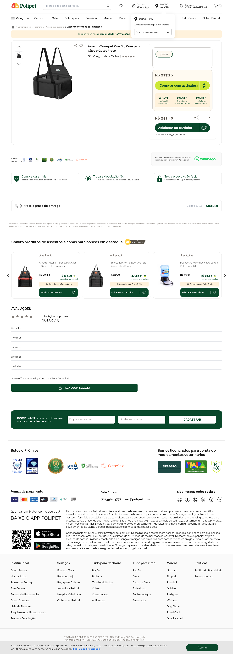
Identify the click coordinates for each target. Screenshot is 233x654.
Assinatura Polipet (68, 588)
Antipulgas (98, 600)
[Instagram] (179, 499)
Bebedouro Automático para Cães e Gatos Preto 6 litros (199, 264)
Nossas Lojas (19, 576)
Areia (136, 576)
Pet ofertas (189, 18)
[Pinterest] (195, 499)
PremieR (172, 582)
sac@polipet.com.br (139, 499)
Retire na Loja (65, 576)
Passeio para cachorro (54, 27)
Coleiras (97, 588)
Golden (171, 588)
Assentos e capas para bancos (84, 26)
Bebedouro (139, 588)
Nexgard (172, 570)
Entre (187, 7)
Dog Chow (173, 606)
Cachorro (39, 18)
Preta (164, 54)
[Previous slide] (8, 275)
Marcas (108, 18)
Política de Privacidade (208, 570)
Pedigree (172, 594)
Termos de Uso (204, 576)
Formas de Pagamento (25, 594)
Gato (55, 18)
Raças (123, 18)
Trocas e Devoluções (24, 618)
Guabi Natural (175, 618)
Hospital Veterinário (69, 594)
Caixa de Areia (141, 582)
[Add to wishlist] (81, 45)
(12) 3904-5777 (111, 499)
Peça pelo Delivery (69, 582)
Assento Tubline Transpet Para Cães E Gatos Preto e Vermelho (57, 264)
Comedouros (100, 594)
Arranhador (139, 600)
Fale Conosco (19, 588)
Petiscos (97, 576)
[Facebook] (187, 499)
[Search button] (108, 6)
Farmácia (91, 18)
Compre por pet (24, 27)
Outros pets (72, 18)
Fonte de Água (142, 594)
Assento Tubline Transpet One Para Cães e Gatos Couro (128, 264)
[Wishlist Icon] (121, 6)
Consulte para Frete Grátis (58, 284)
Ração (96, 570)
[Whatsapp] (203, 499)
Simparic (172, 576)
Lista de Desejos (21, 606)
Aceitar (202, 647)
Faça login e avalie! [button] (74, 388)
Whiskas (172, 600)
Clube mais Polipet (68, 600)
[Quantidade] (202, 117)
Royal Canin (174, 612)
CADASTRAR (192, 419)
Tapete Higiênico (102, 582)
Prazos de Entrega (22, 582)
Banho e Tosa (65, 570)
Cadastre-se (200, 7)
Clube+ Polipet (211, 18)
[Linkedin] (219, 499)
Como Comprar (20, 600)
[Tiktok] (211, 499)
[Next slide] (225, 275)
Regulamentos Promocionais (28, 612)
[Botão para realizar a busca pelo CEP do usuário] (168, 32)
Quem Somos (19, 570)
